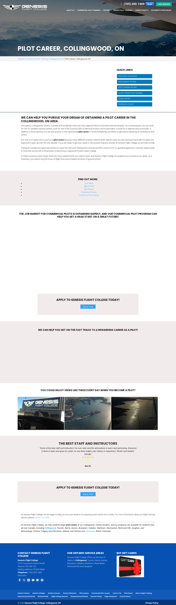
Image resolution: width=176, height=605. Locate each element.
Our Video (89, 183)
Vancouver (90, 531)
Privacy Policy (151, 603)
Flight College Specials (59, 596)
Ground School (125, 596)
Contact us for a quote (89, 195)
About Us (70, 10)
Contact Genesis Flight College (34, 554)
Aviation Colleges (38, 593)
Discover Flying (96, 596)
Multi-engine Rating (127, 87)
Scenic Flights (141, 10)
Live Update (164, 4)
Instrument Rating (127, 82)
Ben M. (88, 466)
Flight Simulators (110, 596)
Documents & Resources (161, 10)
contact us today (42, 517)
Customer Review (89, 192)
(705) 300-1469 (132, 4)
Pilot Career (128, 593)
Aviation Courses (54, 593)
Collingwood (50, 528)
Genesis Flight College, (43, 603)
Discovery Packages (127, 76)
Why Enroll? (89, 186)
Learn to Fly (117, 593)
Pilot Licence (84, 593)
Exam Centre (124, 99)
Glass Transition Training (130, 93)
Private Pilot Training (122, 10)
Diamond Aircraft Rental (26, 596)
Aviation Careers (24, 593)
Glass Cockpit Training (144, 593)
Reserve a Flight (126, 104)
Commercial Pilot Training (88, 10)
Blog (149, 4)
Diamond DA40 (43, 596)
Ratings (106, 10)
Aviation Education (69, 593)
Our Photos (89, 189)
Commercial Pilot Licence (101, 593)
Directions (22, 575)
